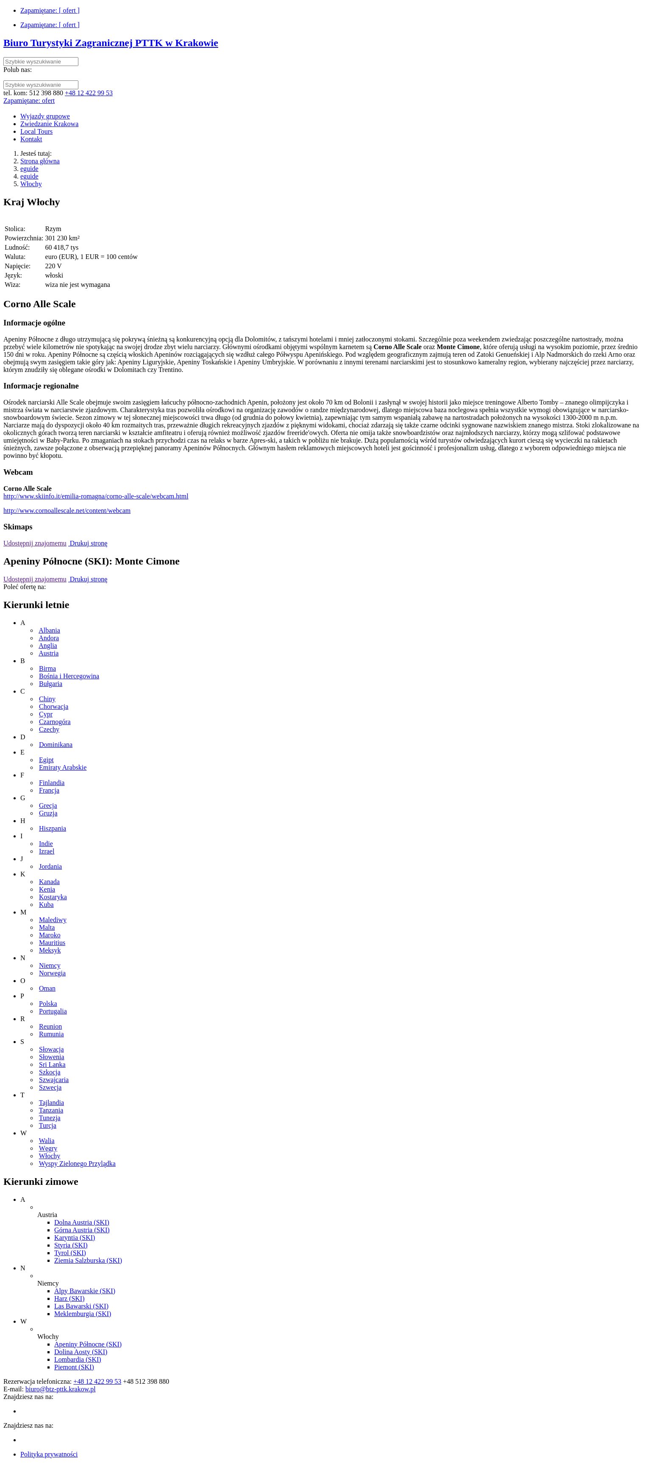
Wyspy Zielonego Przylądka (77, 1163)
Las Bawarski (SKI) (81, 1306)
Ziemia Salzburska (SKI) (88, 1260)
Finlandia (51, 782)
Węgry (48, 1148)
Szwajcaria (54, 1079)
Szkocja (50, 1072)
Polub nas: (17, 69)
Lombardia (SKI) (77, 1359)
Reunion (50, 1026)
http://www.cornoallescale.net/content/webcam (67, 510)
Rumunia (51, 1034)
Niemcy (50, 965)
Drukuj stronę (87, 543)
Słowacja (51, 1049)
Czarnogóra (55, 721)
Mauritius (52, 942)
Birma (47, 668)
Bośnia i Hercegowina (69, 676)
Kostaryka (53, 896)
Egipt (46, 759)
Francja (49, 790)
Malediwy (53, 919)
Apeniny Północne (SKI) (88, 1344)
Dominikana (55, 744)
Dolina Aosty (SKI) (80, 1351)
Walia (47, 1140)
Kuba (46, 904)
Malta (47, 927)
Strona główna (40, 161)
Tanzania (51, 1110)
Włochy (31, 183)
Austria (48, 653)
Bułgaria (50, 683)
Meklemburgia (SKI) (82, 1313)
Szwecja (50, 1087)
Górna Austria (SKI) (82, 1230)
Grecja (48, 805)
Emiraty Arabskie (62, 767)
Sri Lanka (52, 1064)
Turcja (47, 1125)
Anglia (48, 645)
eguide (29, 168)
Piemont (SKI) (74, 1367)
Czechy (49, 729)
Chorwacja (53, 706)
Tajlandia (51, 1102)
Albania (49, 630)
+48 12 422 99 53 (89, 92)
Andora (49, 638)
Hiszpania (52, 828)
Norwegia (52, 973)
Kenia (47, 889)
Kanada (49, 881)
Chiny (47, 698)
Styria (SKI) (71, 1245)
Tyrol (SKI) (70, 1252)
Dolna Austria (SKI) (81, 1222)
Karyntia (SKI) (74, 1237)
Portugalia (53, 1011)
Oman (47, 988)
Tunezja (50, 1117)
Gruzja (48, 813)
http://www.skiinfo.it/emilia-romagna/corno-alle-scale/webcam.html (96, 496)
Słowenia (51, 1056)
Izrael (46, 851)
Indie (46, 843)
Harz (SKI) (69, 1298)
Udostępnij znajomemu (35, 543)
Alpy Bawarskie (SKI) (84, 1290)
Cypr (46, 714)
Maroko (50, 935)
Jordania (50, 866)
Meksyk (50, 950)
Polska (48, 1003)
